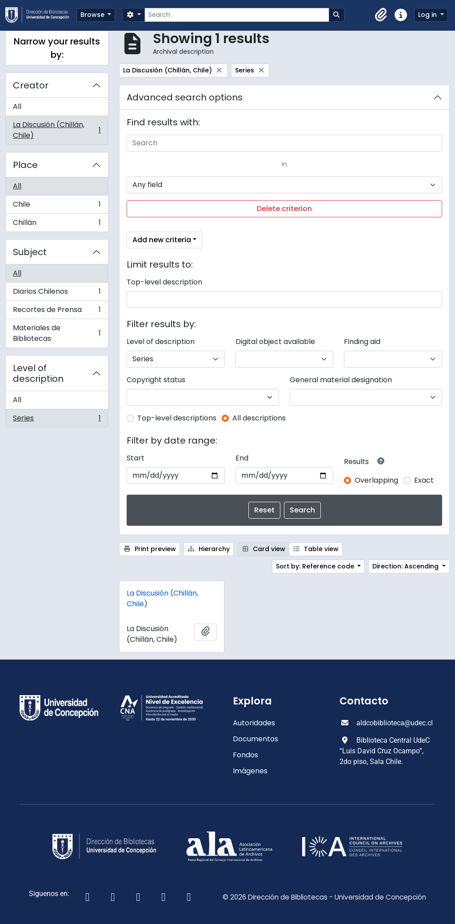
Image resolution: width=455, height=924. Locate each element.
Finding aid (362, 341)
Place (25, 165)
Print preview (149, 548)
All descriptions (259, 418)
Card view (263, 548)
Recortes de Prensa (56, 311)
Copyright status (156, 380)
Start (135, 458)
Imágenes (250, 771)
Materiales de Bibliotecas (56, 333)
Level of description (38, 373)
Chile (56, 206)
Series (56, 420)
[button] (381, 15)
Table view (316, 548)
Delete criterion (284, 209)
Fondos (245, 755)
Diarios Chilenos (56, 293)
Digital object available (275, 341)
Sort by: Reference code (316, 566)
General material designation (341, 380)
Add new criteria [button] (161, 240)
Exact (424, 480)
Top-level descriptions (176, 418)
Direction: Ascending (406, 566)
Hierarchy (209, 548)
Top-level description (164, 282)
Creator (30, 85)
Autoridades (254, 723)
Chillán (56, 224)
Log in (428, 14)
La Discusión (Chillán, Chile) (56, 130)
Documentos (255, 739)
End (241, 458)
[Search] (236, 15)
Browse (93, 14)
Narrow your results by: (57, 48)
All (17, 106)
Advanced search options (185, 97)
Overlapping (376, 480)
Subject (30, 252)
